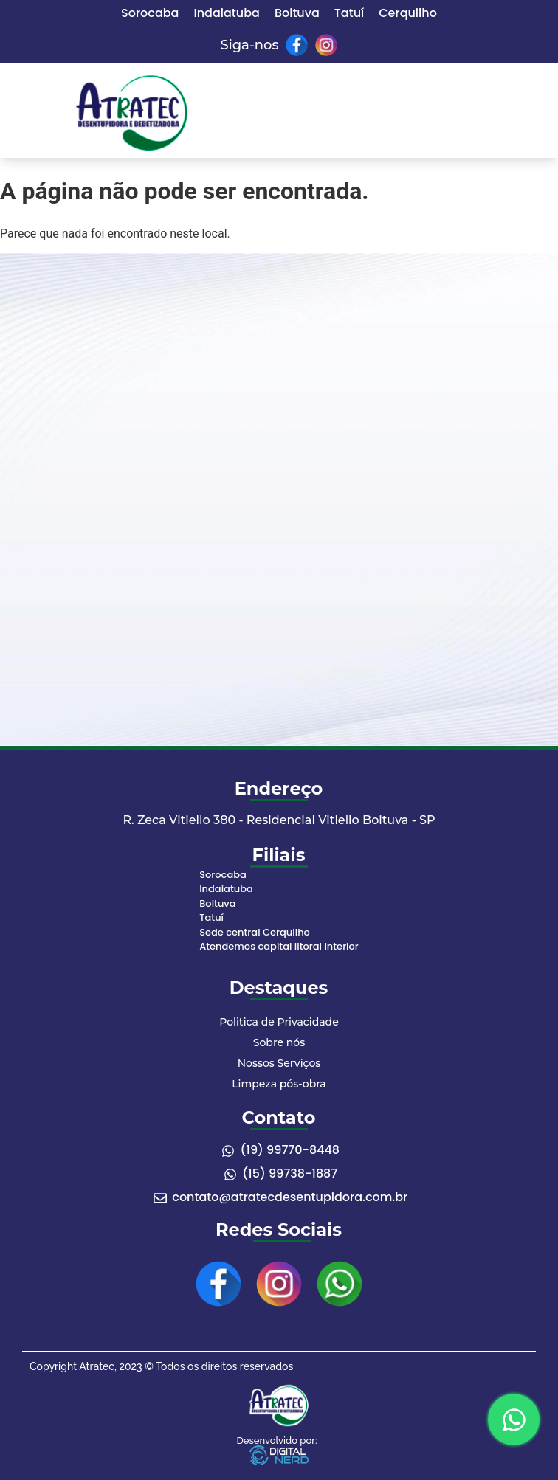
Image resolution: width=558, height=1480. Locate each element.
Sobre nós (279, 1042)
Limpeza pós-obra (279, 1083)
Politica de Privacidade (278, 1021)
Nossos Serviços (279, 1063)
